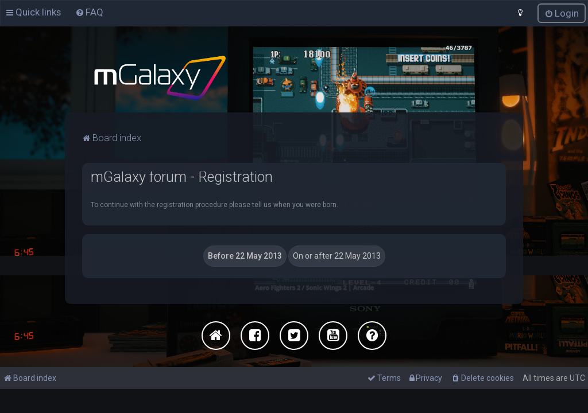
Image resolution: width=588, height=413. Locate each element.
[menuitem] (89, 12)
